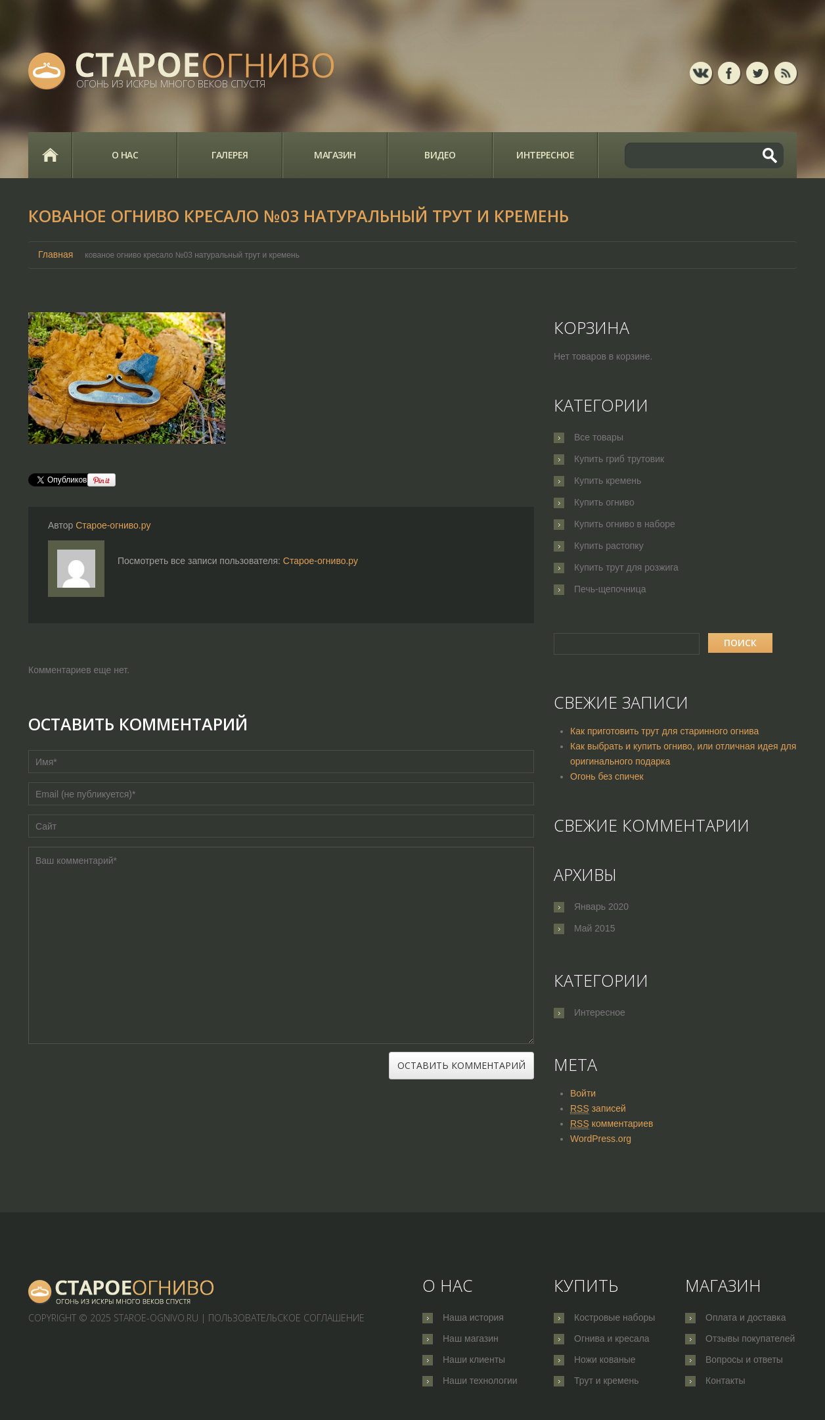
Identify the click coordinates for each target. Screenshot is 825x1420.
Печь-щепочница (610, 589)
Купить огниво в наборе (624, 524)
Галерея (230, 155)
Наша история (473, 1317)
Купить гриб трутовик (619, 459)
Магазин (335, 155)
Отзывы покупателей (750, 1339)
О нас (125, 155)
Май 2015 (594, 928)
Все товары (598, 437)
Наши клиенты (474, 1361)
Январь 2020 (601, 906)
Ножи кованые (605, 1361)
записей (598, 1108)
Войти (583, 1093)
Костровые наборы (614, 1317)
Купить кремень (607, 480)
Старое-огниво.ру (113, 525)
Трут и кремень (606, 1382)
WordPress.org (600, 1138)
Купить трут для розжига (626, 567)
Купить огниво (604, 502)
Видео (440, 155)
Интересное (545, 155)
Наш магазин (471, 1339)
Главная (50, 155)
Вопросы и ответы (744, 1361)
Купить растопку (609, 545)
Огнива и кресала (612, 1339)
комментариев (611, 1123)
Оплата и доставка (745, 1317)
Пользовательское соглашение (286, 1318)
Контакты (725, 1382)
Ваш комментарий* (281, 945)
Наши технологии (480, 1382)
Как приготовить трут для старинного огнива (664, 731)
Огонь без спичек (607, 776)
